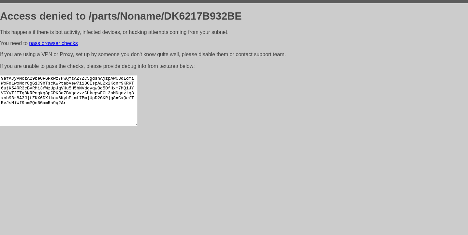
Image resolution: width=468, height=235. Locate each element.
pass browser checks (53, 43)
